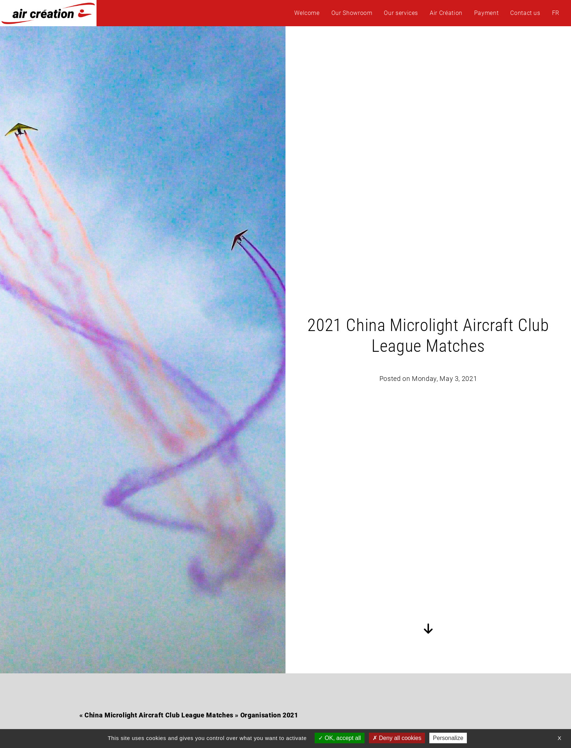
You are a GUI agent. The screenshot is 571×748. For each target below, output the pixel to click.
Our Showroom (352, 12)
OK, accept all (339, 738)
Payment (486, 12)
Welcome (306, 12)
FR (555, 12)
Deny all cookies (397, 738)
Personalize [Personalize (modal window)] (448, 738)
